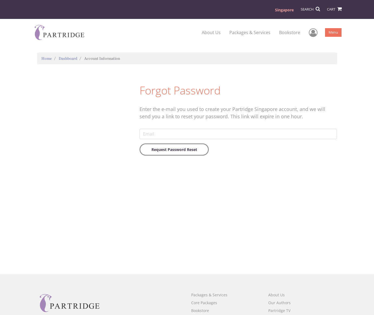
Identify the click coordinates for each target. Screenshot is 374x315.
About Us (211, 32)
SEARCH (310, 9)
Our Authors (279, 302)
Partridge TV (279, 310)
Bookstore (289, 32)
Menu (333, 32)
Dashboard (68, 58)
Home (46, 58)
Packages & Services (249, 32)
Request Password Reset (174, 149)
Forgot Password (180, 90)
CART (334, 9)
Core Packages (204, 302)
